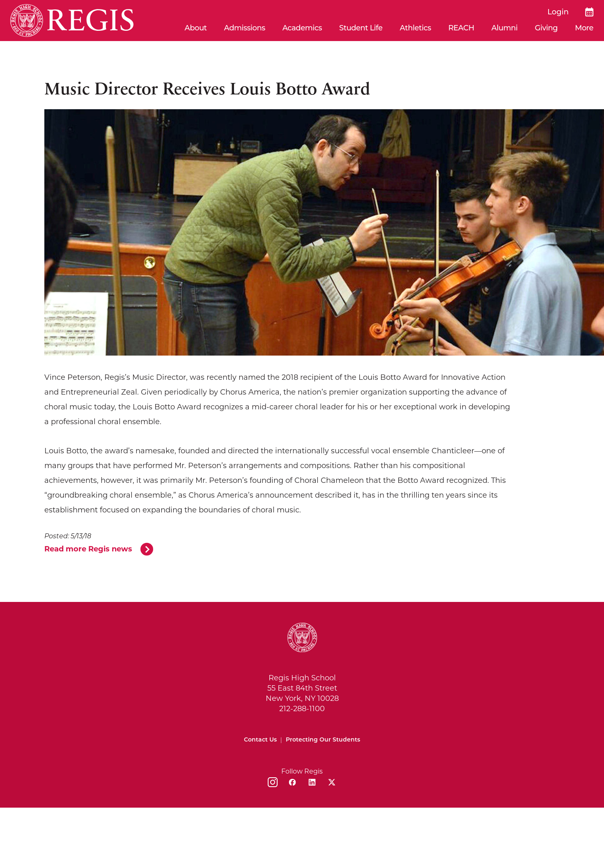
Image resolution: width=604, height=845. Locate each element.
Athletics (415, 27)
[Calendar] (589, 12)
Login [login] (558, 11)
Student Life (361, 27)
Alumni (504, 27)
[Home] (71, 20)
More (584, 27)
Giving (546, 27)
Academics (302, 27)
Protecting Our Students (323, 740)
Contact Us (260, 740)
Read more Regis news (88, 549)
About (196, 27)
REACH (461, 27)
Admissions (244, 27)
